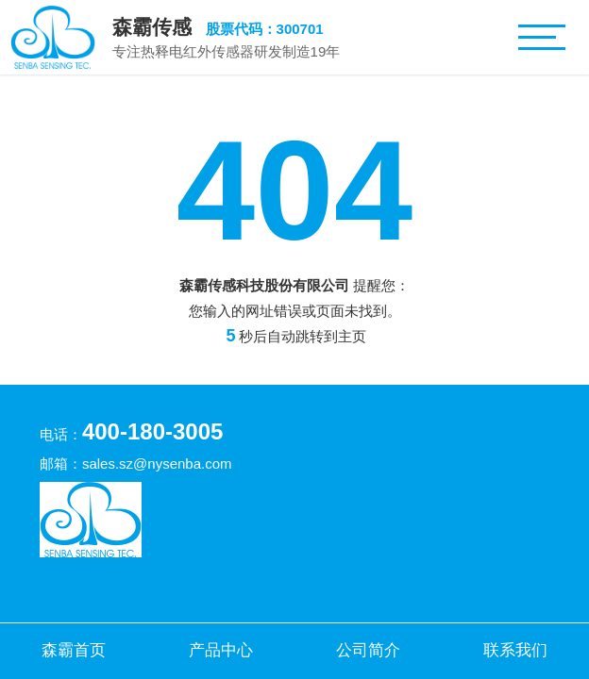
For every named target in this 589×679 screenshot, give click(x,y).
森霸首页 (74, 649)
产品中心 (221, 649)
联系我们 (515, 649)
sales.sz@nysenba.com (157, 463)
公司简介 (368, 649)
